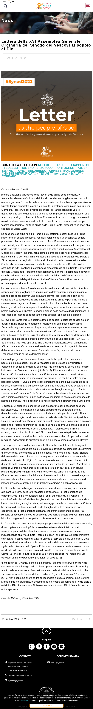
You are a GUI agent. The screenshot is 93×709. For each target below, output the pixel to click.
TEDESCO (11, 168)
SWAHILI (7, 170)
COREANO (9, 176)
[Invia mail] (9, 58)
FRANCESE (60, 165)
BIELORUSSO (36, 170)
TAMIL (20, 170)
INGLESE (44, 165)
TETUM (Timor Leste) (53, 173)
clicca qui (24, 700)
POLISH (82, 168)
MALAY (76, 173)
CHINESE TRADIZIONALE (66, 170)
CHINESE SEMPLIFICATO (19, 173)
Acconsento (46, 705)
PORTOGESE (64, 168)
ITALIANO (27, 168)
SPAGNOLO (44, 168)
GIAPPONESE (80, 165)
